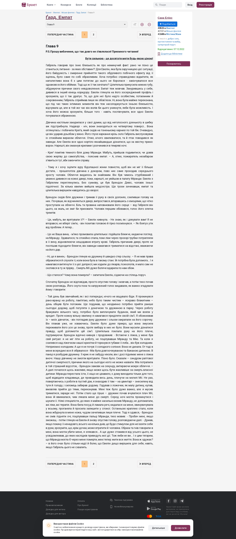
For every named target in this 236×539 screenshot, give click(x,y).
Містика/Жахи (173, 34)
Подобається (167, 24)
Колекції (91, 4)
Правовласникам (54, 505)
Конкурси (66, 4)
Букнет (48, 13)
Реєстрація (205, 4)
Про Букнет (83, 505)
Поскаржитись (174, 64)
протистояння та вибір (169, 41)
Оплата (81, 501)
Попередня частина (60, 34)
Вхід (190, 4)
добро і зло (173, 38)
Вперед (145, 34)
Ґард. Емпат (81, 13)
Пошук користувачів (88, 509)
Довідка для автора (56, 514)
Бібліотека (106, 4)
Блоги (79, 4)
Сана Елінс (165, 17)
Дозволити (180, 528)
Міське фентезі (68, 13)
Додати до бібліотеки (171, 54)
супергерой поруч (166, 44)
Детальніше (158, 528)
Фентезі (56, 13)
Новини (49, 501)
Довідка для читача (55, 509)
